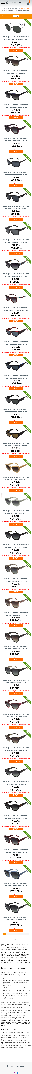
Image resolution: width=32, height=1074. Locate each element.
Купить (16, 50)
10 (27, 934)
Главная (4, 8)
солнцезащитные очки (14, 8)
